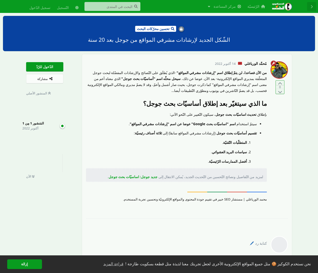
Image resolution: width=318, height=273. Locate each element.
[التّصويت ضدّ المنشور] (280, 91)
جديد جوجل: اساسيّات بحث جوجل (133, 176)
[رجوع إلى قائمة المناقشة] (311, 6)
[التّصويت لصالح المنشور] (280, 83)
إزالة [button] (24, 264)
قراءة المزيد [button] (113, 264)
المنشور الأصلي (38, 93)
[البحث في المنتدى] (112, 6)
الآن (30, 176)
